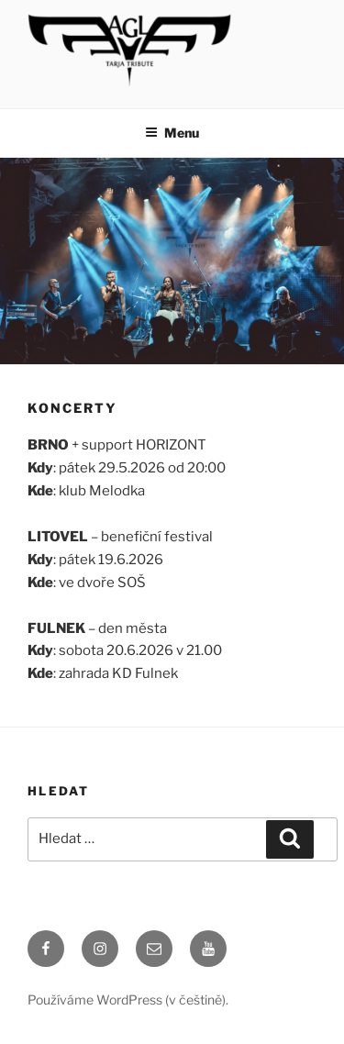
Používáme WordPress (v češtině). (128, 999)
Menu (172, 132)
